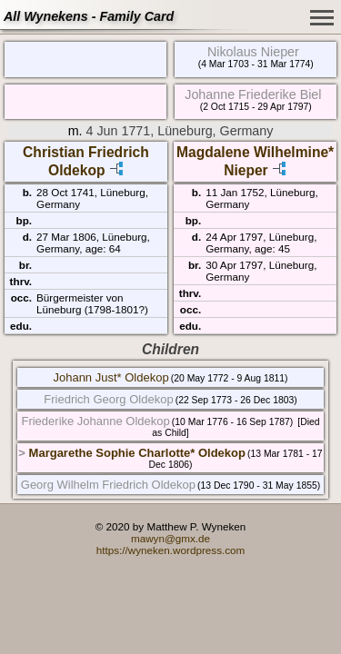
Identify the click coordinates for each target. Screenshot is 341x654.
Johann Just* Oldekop (110, 377)
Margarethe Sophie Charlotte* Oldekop (137, 453)
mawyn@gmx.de (170, 538)
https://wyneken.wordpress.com (171, 550)
